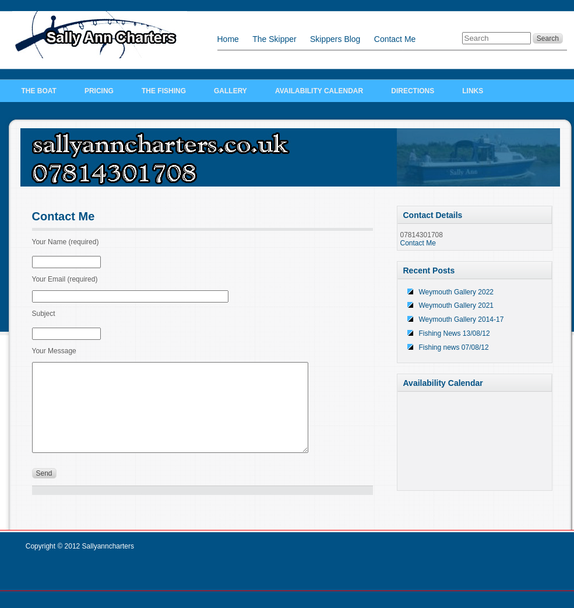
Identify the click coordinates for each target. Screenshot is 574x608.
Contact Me (395, 39)
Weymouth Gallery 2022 (456, 292)
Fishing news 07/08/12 (454, 347)
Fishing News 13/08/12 (454, 333)
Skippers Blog (335, 39)
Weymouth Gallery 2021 (456, 305)
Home (228, 39)
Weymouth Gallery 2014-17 (461, 319)
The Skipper (274, 39)
